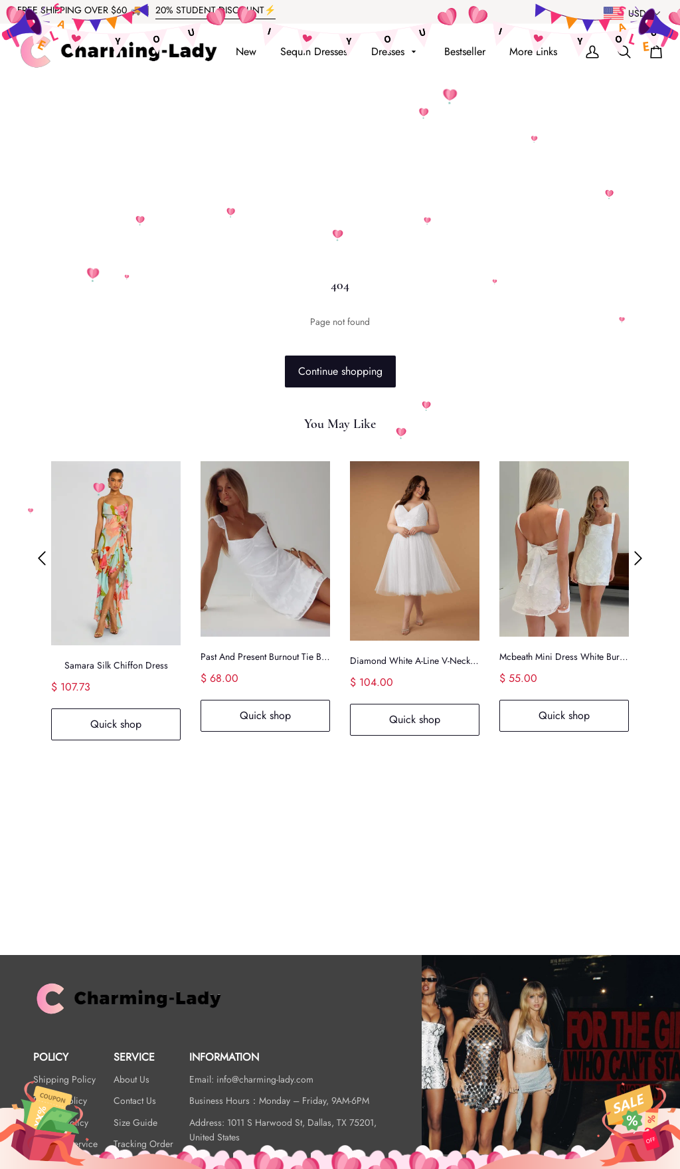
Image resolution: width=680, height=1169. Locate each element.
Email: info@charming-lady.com (251, 1079)
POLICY (50, 1057)
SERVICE (134, 1057)
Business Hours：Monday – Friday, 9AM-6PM (279, 1100)
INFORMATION (224, 1057)
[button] (42, 558)
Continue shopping (340, 371)
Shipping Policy (64, 1079)
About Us (131, 1079)
